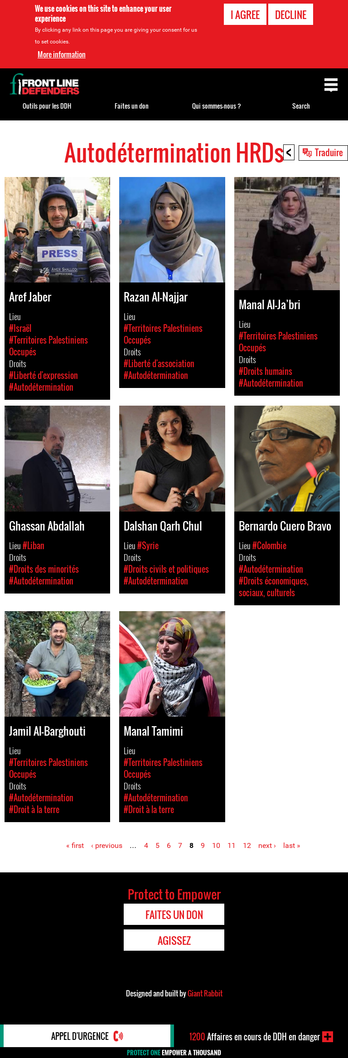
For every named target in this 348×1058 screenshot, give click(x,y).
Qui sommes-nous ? (216, 105)
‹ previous (106, 845)
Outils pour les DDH (47, 105)
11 (231, 845)
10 (216, 845)
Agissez (174, 940)
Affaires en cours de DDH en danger (254, 1037)
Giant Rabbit (205, 993)
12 (247, 845)
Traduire (329, 152)
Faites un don (132, 105)
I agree (245, 14)
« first (75, 845)
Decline (290, 14)
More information (62, 54)
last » (291, 845)
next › (267, 845)
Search (301, 105)
